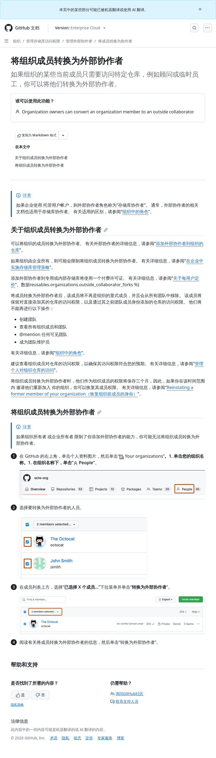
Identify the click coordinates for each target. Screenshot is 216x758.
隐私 (65, 737)
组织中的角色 (135, 212)
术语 (53, 737)
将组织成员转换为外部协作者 (56, 411)
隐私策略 (17, 704)
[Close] (200, 9)
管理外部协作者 (79, 41)
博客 (120, 737)
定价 (89, 737)
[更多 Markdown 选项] (63, 135)
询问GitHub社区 (126, 693)
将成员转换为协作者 (115, 41)
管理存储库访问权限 (43, 41)
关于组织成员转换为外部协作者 (59, 229)
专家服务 (104, 737)
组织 (16, 41)
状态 (77, 737)
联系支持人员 (124, 701)
